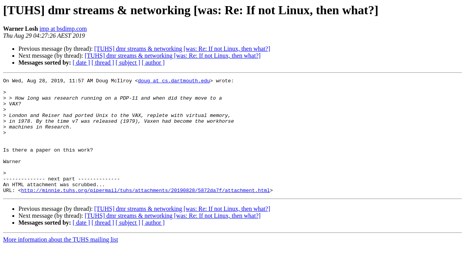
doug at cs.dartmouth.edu (174, 81)
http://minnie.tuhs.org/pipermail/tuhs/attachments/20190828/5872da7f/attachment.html (145, 213)
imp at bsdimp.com (63, 28)
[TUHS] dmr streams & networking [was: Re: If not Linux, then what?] (182, 48)
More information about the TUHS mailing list (60, 262)
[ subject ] (128, 62)
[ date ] (81, 62)
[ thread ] (102, 62)
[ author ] (153, 62)
